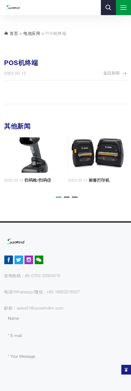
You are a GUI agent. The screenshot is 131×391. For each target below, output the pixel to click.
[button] (58, 193)
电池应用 (31, 34)
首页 (11, 33)
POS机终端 (55, 34)
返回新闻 (115, 73)
